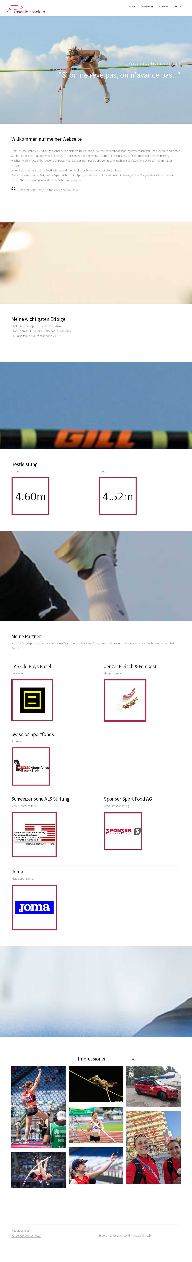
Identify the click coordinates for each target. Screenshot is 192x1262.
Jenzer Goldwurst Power (26, 1235)
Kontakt (177, 6)
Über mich (146, 6)
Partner (163, 6)
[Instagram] (133, 1059)
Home (132, 6)
